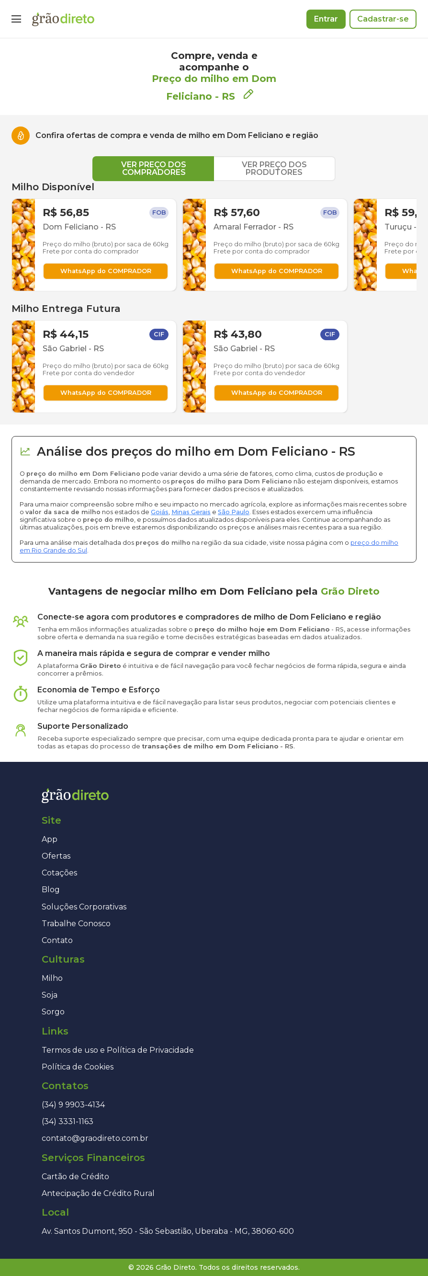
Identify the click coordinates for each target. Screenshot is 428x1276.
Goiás (160, 512)
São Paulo (233, 512)
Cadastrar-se (383, 18)
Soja (49, 995)
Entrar (326, 18)
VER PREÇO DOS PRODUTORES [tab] (274, 168)
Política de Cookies (77, 1066)
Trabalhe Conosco (76, 923)
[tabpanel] (214, 297)
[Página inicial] (63, 19)
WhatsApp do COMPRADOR (105, 271)
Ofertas (56, 856)
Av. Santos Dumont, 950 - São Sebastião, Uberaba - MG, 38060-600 (168, 1231)
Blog (51, 889)
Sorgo (53, 1011)
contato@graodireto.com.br (95, 1138)
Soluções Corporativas (84, 906)
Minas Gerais (191, 512)
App (49, 839)
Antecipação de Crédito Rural (98, 1193)
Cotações (59, 872)
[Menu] (16, 19)
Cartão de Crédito (75, 1176)
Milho (52, 978)
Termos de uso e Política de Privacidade (118, 1050)
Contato (57, 940)
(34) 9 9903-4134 (73, 1104)
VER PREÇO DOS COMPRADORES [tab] (153, 168)
